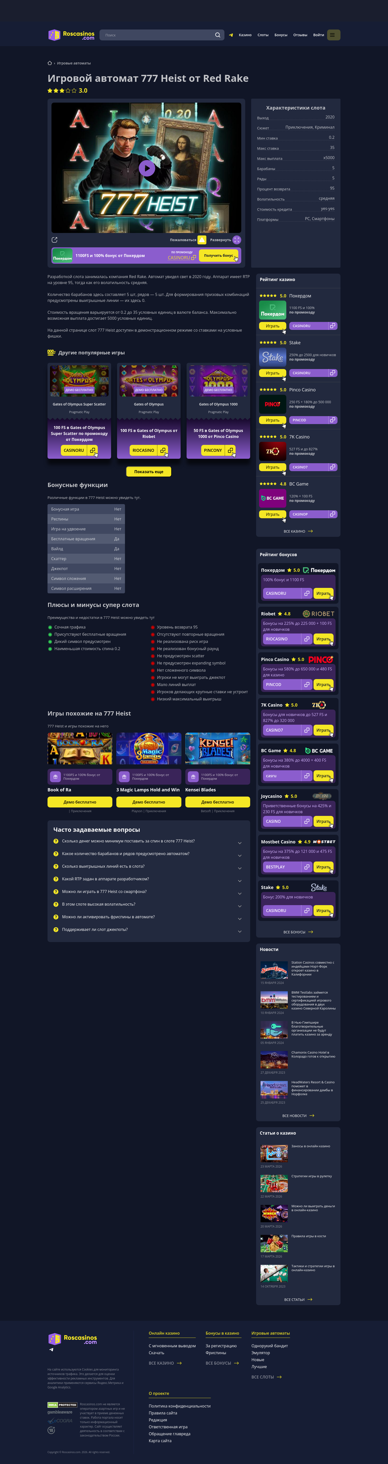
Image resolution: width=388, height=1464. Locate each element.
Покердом (300, 295)
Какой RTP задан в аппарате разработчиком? (105, 879)
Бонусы (294, 34)
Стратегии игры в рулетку (311, 1176)
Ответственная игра (168, 1427)
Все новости (298, 1115)
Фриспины (216, 1353)
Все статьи (298, 1299)
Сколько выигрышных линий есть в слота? (103, 866)
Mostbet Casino (278, 841)
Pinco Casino (302, 389)
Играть (273, 326)
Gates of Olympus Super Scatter (79, 404)
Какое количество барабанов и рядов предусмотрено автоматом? (125, 853)
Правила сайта (163, 1413)
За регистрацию (221, 1346)
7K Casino (299, 436)
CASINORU (81, 450)
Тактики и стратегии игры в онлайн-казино (313, 1268)
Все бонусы (298, 932)
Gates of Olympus (149, 404)
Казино (258, 34)
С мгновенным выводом (172, 1346)
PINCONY (220, 450)
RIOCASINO (150, 450)
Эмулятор (260, 1353)
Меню (109, 34)
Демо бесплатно (79, 390)
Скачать (156, 1353)
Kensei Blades (200, 789)
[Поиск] (231, 34)
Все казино (298, 531)
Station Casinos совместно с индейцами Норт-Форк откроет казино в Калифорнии (312, 968)
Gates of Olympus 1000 (218, 404)
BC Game (299, 483)
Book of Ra (59, 789)
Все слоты (266, 1377)
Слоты (276, 34)
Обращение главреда (169, 1434)
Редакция (158, 1420)
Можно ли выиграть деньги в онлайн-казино (313, 1208)
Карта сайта (160, 1441)
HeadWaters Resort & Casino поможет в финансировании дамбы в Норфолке (313, 1088)
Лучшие (259, 1367)
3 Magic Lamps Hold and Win (148, 789)
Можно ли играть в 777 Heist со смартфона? (104, 891)
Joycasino (271, 796)
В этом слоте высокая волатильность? (98, 904)
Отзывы (314, 34)
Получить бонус (218, 255)
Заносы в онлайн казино (310, 1146)
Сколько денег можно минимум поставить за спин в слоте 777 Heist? (128, 841)
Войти (332, 34)
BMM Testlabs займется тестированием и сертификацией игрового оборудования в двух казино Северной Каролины (313, 1000)
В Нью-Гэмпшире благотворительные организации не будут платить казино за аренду (311, 1028)
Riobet (268, 613)
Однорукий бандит (269, 1346)
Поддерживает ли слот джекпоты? (95, 929)
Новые (257, 1360)
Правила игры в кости (308, 1236)
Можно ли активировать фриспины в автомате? (108, 917)
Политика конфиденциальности (180, 1406)
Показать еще (148, 471)
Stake (295, 342)
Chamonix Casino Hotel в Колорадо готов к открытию (313, 1054)
